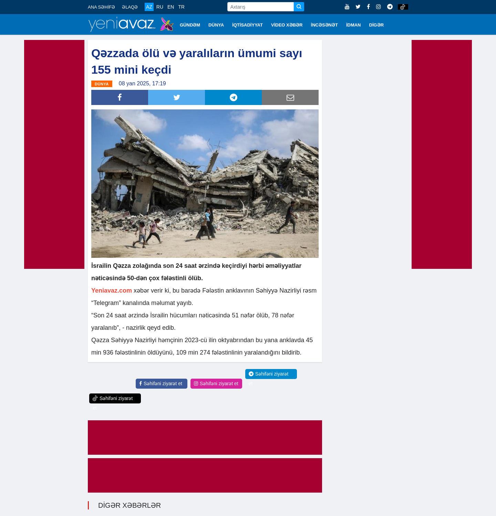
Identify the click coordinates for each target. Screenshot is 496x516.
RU (159, 7)
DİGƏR (376, 25)
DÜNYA (216, 25)
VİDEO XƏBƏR (287, 25)
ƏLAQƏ (130, 7)
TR (181, 7)
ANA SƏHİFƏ (101, 7)
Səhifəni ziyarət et (160, 383)
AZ (149, 7)
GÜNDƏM (190, 25)
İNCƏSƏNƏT (324, 25)
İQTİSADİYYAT (247, 25)
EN (170, 7)
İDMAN (353, 25)
